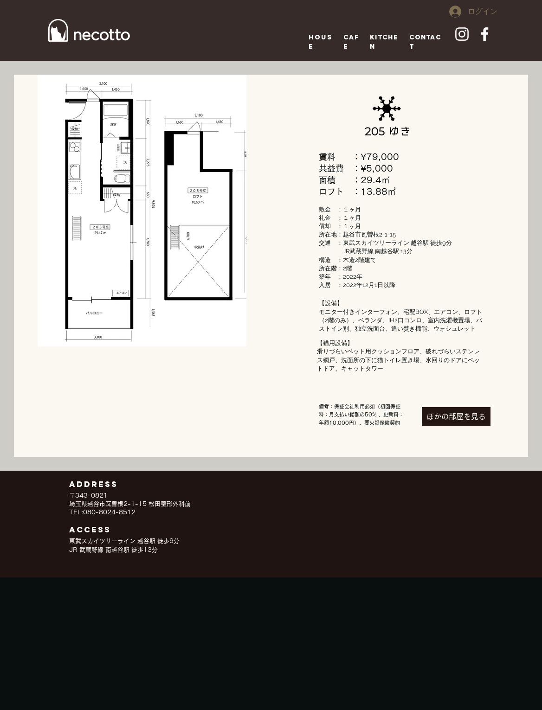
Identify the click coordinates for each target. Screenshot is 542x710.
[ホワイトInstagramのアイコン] (462, 34)
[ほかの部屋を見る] (456, 416)
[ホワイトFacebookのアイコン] (485, 34)
